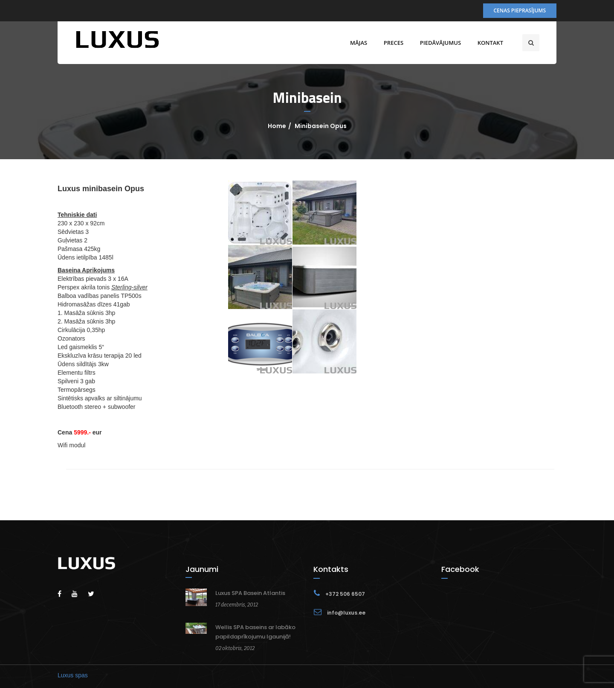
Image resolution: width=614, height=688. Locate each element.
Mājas (358, 43)
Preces (393, 43)
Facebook (460, 569)
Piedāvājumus (440, 43)
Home (277, 126)
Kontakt (490, 43)
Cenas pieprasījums (520, 10)
